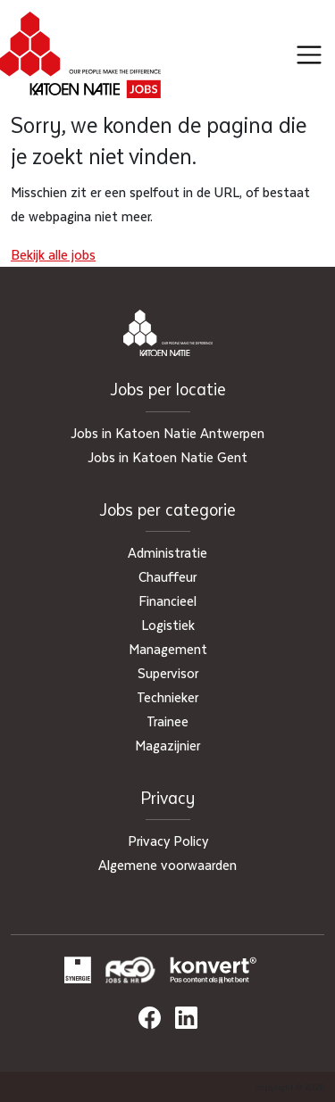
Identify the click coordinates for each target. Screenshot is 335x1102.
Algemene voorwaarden (167, 865)
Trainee (167, 721)
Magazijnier (167, 745)
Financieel (167, 600)
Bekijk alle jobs (53, 254)
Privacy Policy (168, 841)
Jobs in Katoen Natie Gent (167, 457)
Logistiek (168, 625)
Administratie (167, 552)
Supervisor (168, 673)
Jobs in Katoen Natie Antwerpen (167, 433)
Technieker (167, 697)
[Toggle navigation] (309, 55)
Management (168, 649)
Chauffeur (167, 576)
